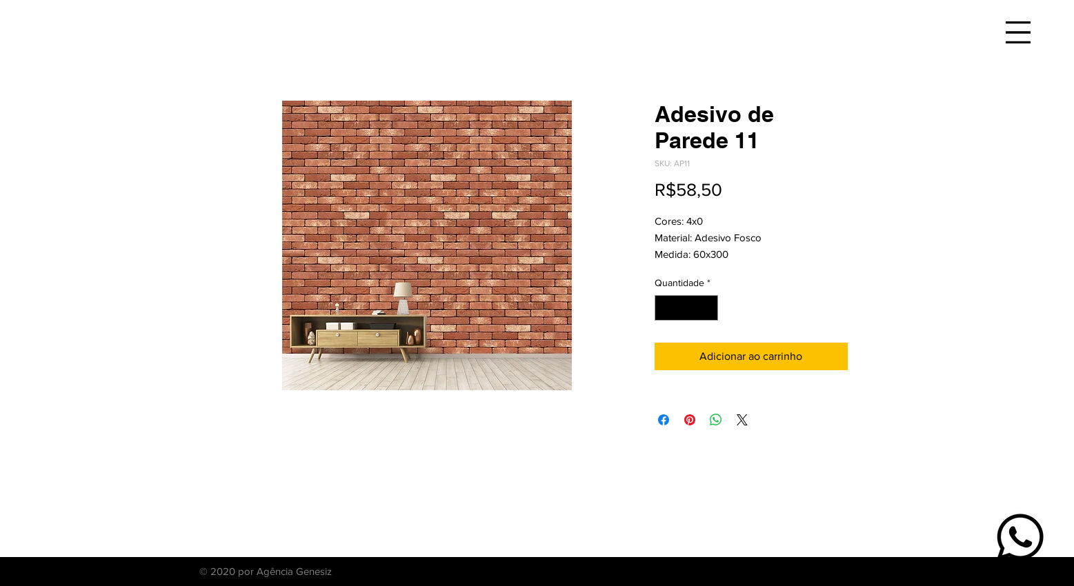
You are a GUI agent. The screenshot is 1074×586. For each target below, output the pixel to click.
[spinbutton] (686, 308)
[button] (1018, 32)
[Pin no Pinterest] (690, 420)
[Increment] (707, 308)
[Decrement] (665, 308)
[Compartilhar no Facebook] (663, 420)
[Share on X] (742, 420)
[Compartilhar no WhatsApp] (716, 420)
